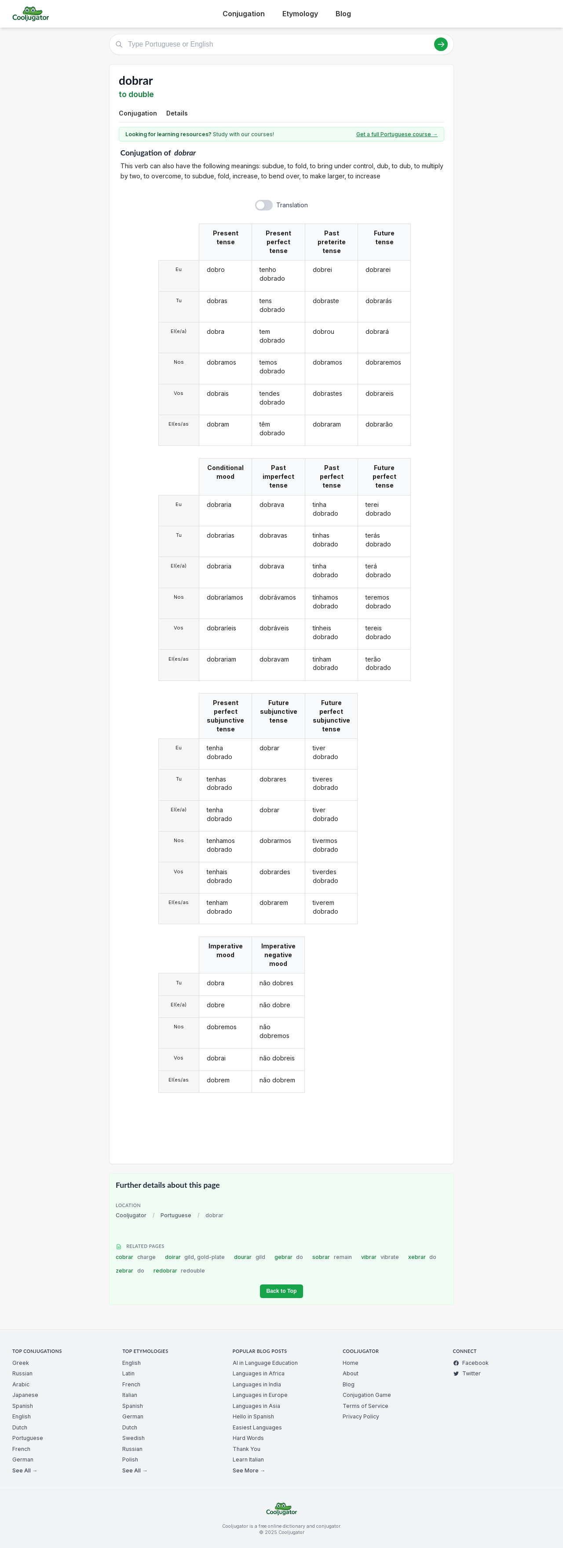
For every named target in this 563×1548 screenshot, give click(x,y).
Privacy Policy (361, 1416)
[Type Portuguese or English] (281, 44)
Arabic (20, 1384)
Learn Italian (248, 1459)
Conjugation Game (367, 1395)
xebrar (422, 1257)
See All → (24, 1470)
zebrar (130, 1270)
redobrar (179, 1270)
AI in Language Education (265, 1363)
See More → (249, 1470)
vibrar (380, 1257)
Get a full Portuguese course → (397, 134)
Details (177, 113)
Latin (128, 1373)
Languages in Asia (256, 1406)
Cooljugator (131, 1215)
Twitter (467, 1373)
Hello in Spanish (253, 1416)
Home (350, 1363)
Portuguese (176, 1215)
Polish (130, 1459)
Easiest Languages (257, 1427)
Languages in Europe (260, 1395)
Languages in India (257, 1384)
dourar (249, 1257)
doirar (195, 1257)
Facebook (471, 1363)
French (21, 1449)
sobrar (332, 1257)
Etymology (300, 13)
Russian (22, 1373)
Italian (129, 1395)
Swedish (133, 1438)
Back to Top (281, 1291)
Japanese (25, 1395)
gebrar (288, 1257)
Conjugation (244, 13)
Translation (292, 205)
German (22, 1459)
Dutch (19, 1427)
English (21, 1416)
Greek (20, 1363)
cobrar (136, 1257)
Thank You (246, 1449)
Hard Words (248, 1438)
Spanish (22, 1406)
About (350, 1373)
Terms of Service (365, 1406)
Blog (343, 13)
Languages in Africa (259, 1373)
